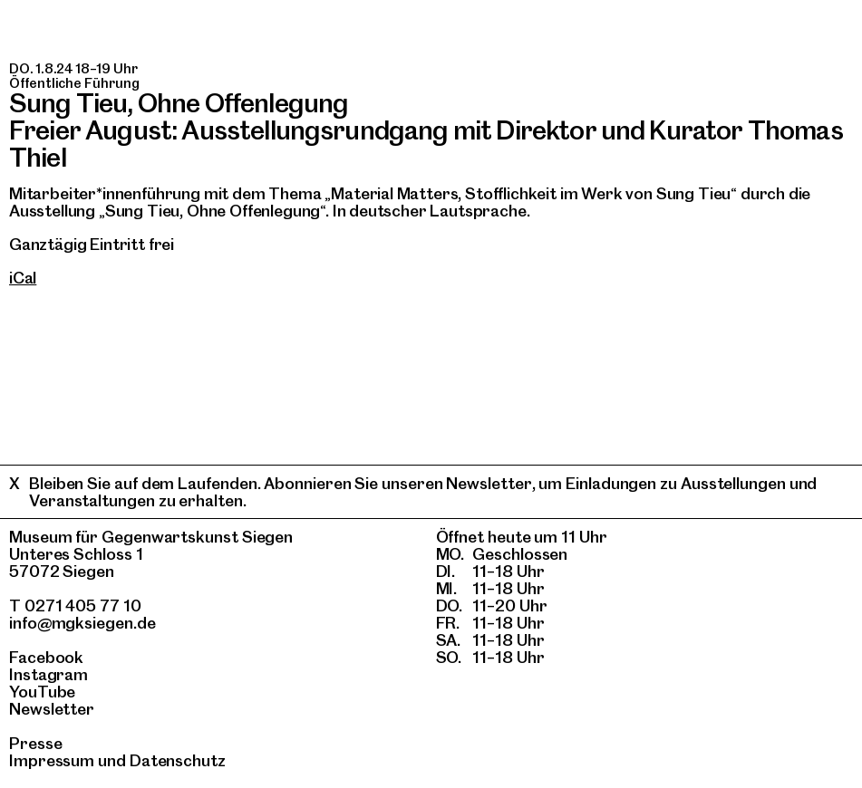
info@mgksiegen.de (82, 622)
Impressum (51, 760)
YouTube (42, 691)
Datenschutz (178, 760)
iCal (22, 277)
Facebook (46, 657)
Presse (36, 743)
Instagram (48, 674)
